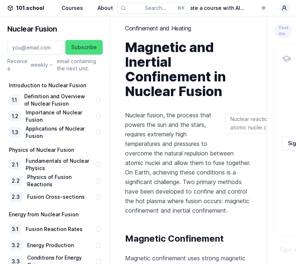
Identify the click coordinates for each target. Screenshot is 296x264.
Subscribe (84, 47)
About (105, 8)
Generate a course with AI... (209, 8)
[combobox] (42, 65)
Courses (72, 8)
